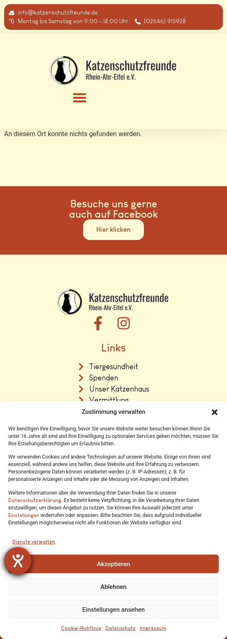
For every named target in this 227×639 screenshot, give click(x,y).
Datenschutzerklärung (34, 500)
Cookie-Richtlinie (81, 628)
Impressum (153, 628)
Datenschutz (120, 628)
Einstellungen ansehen (113, 609)
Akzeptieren (113, 564)
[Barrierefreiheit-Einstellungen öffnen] (17, 560)
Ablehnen (113, 587)
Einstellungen (23, 515)
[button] (214, 412)
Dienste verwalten (33, 542)
